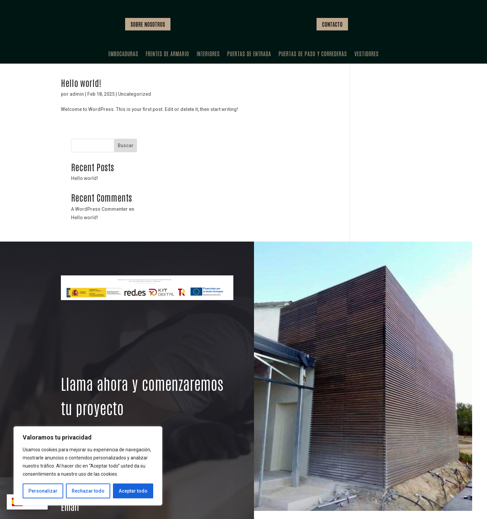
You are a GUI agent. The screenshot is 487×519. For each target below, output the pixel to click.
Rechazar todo (88, 491)
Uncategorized (134, 99)
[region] (88, 465)
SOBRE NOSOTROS (148, 24)
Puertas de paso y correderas (313, 54)
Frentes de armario (167, 54)
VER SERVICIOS (85, 385)
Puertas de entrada (249, 54)
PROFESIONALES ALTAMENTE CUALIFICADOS (328, 493)
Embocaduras (123, 54)
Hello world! (81, 87)
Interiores (208, 54)
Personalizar (42, 491)
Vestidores (366, 54)
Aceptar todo (133, 491)
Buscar (414, 90)
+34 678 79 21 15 (96, 425)
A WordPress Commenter (388, 153)
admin (77, 99)
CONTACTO (332, 24)
